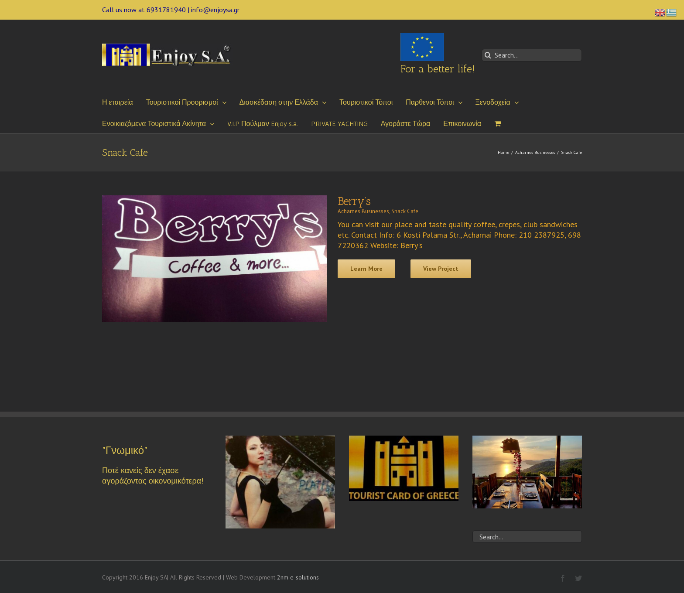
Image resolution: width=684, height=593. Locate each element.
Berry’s (354, 201)
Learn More (366, 269)
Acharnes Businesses (363, 211)
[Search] (488, 55)
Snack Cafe (404, 211)
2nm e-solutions (298, 577)
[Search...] (532, 55)
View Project (440, 269)
